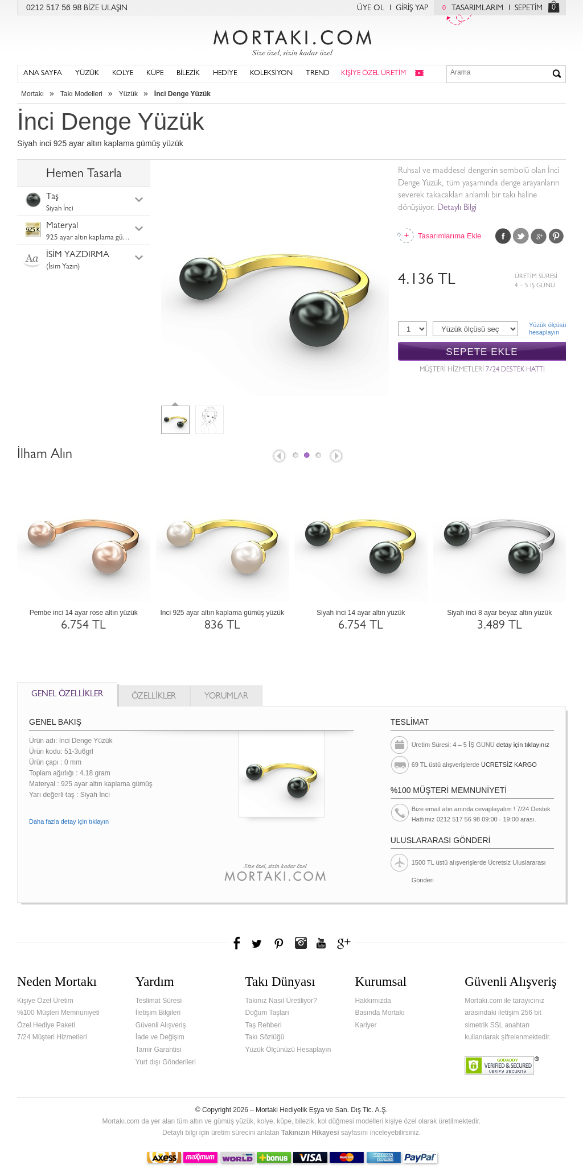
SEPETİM (529, 9)
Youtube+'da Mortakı (321, 943)
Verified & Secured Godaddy (502, 1065)
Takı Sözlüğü (265, 1037)
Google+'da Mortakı (345, 943)
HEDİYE (225, 73)
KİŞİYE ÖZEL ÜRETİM (373, 73)
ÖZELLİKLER (154, 697)
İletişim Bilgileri (158, 1013)
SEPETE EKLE (482, 351)
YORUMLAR (226, 697)
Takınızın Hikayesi (310, 1133)
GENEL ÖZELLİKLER (67, 695)
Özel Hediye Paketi (46, 1025)
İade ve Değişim (160, 1037)
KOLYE (122, 73)
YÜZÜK (87, 73)
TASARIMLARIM (470, 9)
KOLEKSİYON (271, 73)
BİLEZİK (188, 73)
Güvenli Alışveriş (161, 1025)
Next (337, 457)
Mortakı (32, 94)
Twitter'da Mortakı (258, 943)
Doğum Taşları (267, 1013)
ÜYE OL (370, 9)
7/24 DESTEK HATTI (515, 370)
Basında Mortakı (379, 1013)
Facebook (503, 236)
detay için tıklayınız (522, 744)
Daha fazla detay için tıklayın (69, 821)
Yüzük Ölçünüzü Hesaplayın (288, 1050)
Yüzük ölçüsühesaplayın (547, 328)
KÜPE (154, 73)
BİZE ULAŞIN (106, 9)
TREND (318, 73)
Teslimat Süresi (159, 1001)
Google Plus (539, 236)
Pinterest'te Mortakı (278, 943)
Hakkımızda (373, 1001)
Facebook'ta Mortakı (237, 943)
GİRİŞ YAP (412, 9)
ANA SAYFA (42, 73)
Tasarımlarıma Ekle (449, 236)
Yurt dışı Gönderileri (166, 1062)
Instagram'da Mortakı (301, 943)
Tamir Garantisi (159, 1050)
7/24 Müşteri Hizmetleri (52, 1037)
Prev (278, 457)
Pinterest (556, 236)
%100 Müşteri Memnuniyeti (58, 1013)
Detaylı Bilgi (457, 208)
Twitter (521, 236)
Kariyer (365, 1025)
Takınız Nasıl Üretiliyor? (281, 1001)
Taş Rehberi (263, 1025)
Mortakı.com (291, 40)
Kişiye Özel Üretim (45, 1001)
